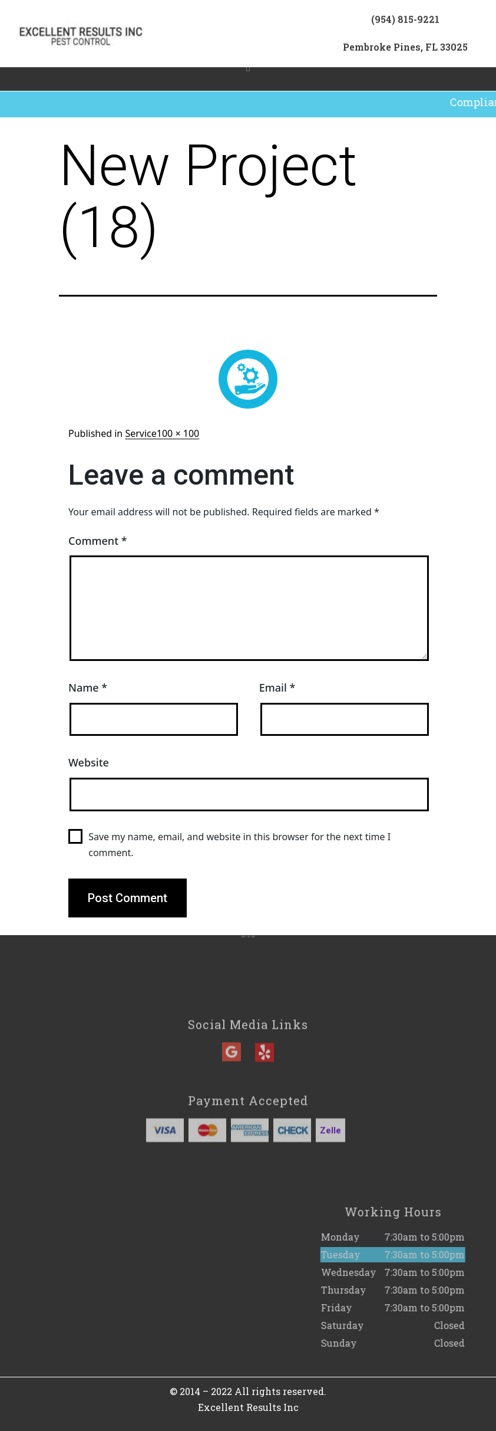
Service (140, 433)
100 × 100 (178, 433)
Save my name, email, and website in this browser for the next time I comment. (239, 844)
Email (277, 687)
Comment (97, 541)
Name (87, 687)
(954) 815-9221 (405, 23)
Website (88, 762)
